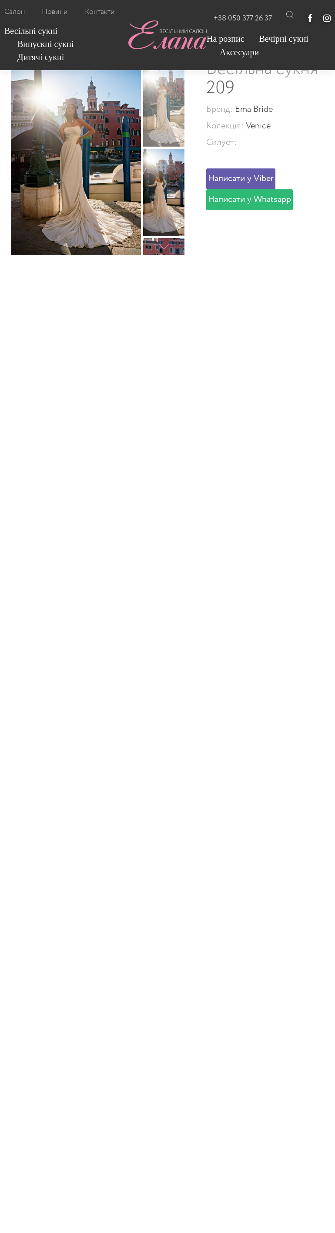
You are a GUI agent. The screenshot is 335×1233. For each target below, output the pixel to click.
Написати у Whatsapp (249, 199)
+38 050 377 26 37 (243, 18)
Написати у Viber (241, 178)
